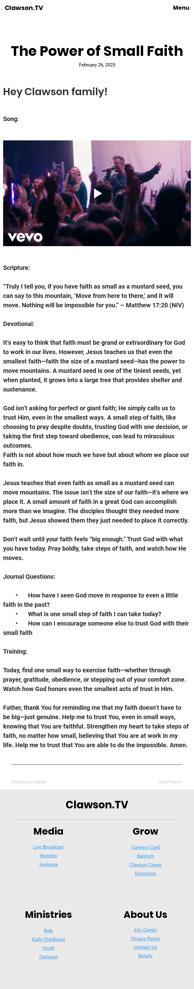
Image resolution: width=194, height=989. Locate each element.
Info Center (145, 930)
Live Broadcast (48, 847)
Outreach (48, 957)
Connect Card (145, 847)
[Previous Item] (34, 782)
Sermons (48, 864)
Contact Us (145, 947)
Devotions (145, 873)
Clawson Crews (145, 865)
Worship (48, 856)
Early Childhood (48, 939)
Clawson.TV (24, 7)
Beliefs (145, 956)
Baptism (145, 856)
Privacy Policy (145, 939)
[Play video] (97, 193)
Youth (48, 948)
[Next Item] (160, 782)
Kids (48, 930)
